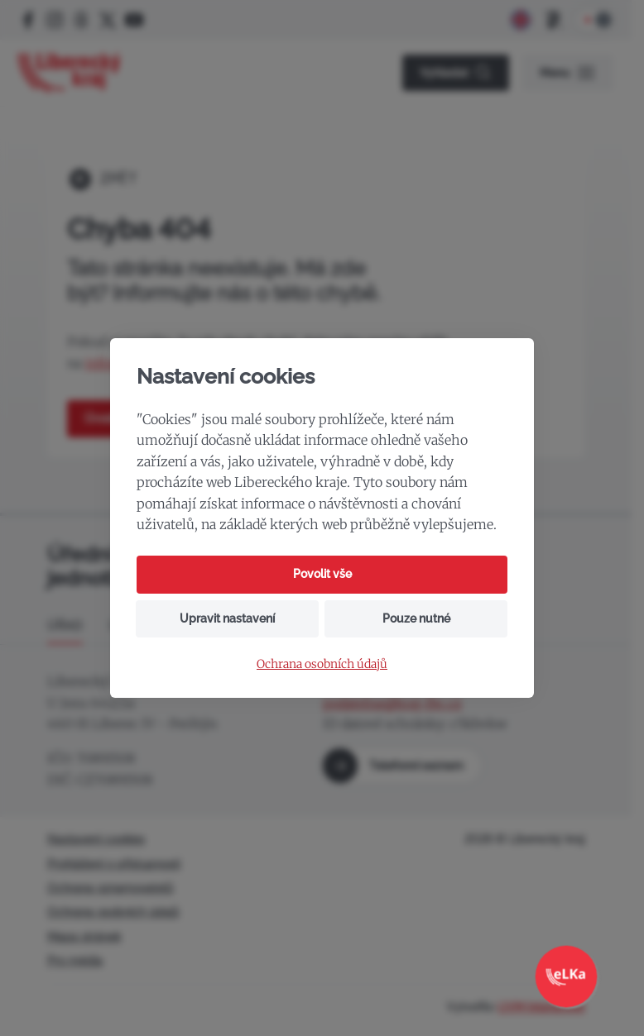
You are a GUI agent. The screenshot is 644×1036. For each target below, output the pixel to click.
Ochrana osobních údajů (322, 664)
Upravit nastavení (227, 618)
